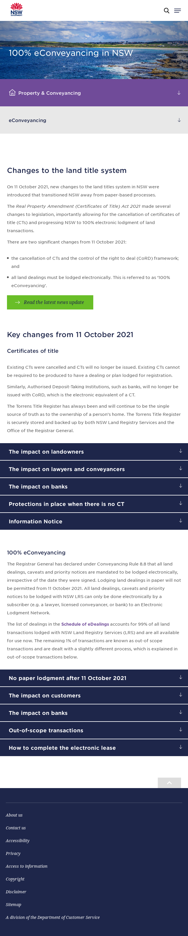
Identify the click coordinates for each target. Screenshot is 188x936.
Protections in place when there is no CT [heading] (66, 504)
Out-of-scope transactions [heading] (46, 730)
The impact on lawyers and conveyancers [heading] (67, 469)
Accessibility (17, 840)
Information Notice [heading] (35, 521)
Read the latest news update (54, 302)
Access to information (26, 866)
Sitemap (13, 904)
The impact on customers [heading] (45, 695)
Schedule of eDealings (85, 624)
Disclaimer (16, 891)
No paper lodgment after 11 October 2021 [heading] (67, 678)
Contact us (16, 828)
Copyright (15, 879)
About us (14, 815)
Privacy (13, 853)
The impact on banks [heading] (38, 486)
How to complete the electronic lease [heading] (62, 747)
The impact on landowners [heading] (46, 451)
